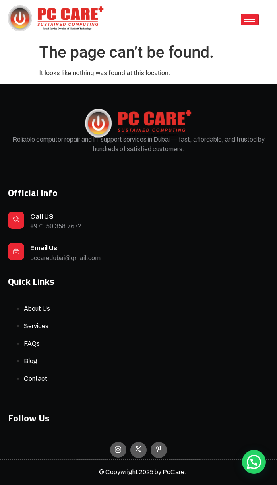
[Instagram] (118, 450)
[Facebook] (159, 450)
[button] (254, 462)
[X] (138, 450)
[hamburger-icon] (250, 19)
